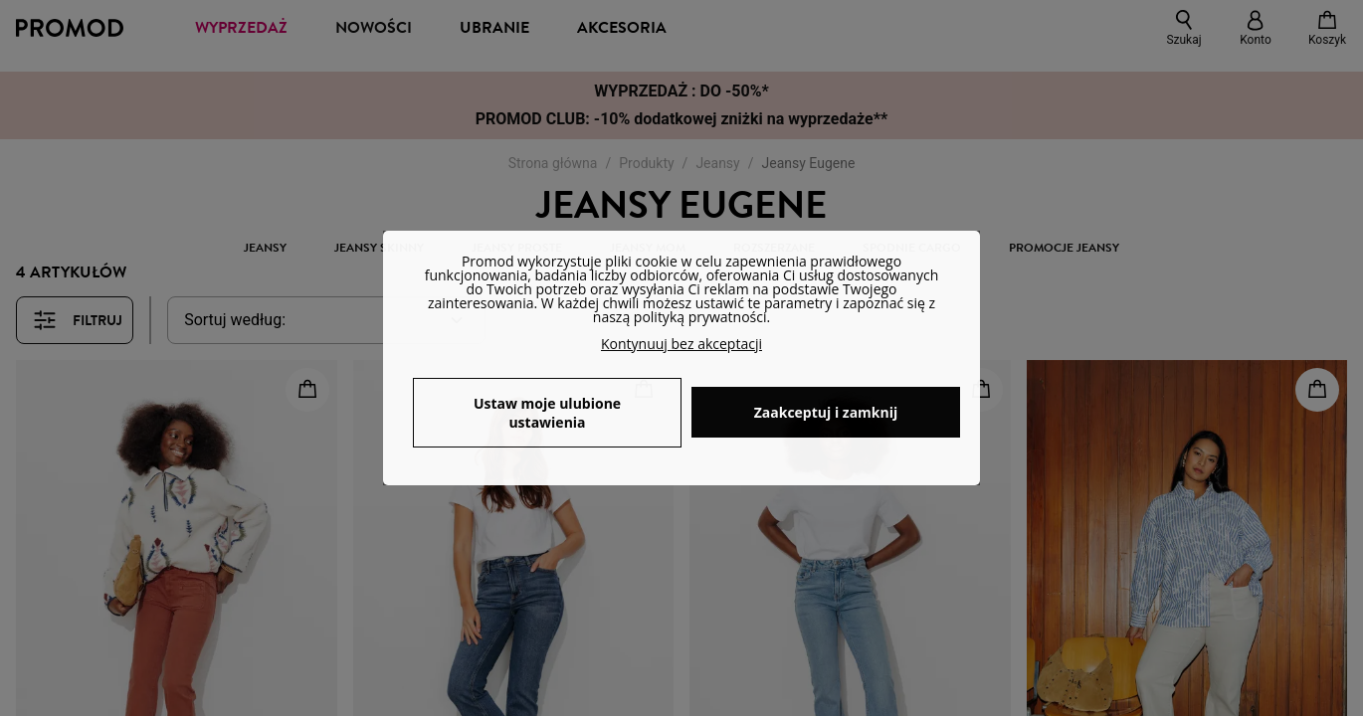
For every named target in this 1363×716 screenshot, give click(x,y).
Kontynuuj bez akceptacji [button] (681, 343)
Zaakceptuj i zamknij (826, 412)
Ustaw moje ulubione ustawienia (547, 413)
